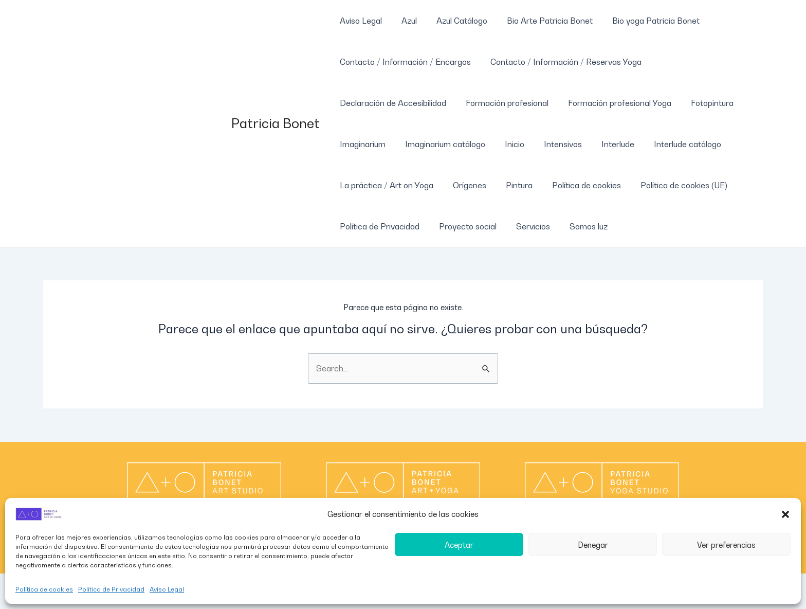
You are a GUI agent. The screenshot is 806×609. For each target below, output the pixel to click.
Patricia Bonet (275, 123)
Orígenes (465, 185)
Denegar (593, 544)
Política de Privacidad (111, 589)
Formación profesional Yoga (612, 103)
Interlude (604, 144)
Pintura (511, 185)
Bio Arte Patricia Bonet (539, 20)
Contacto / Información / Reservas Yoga (561, 62)
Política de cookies (44, 589)
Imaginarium (361, 144)
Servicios (525, 226)
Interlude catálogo (670, 144)
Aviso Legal (167, 589)
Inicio (507, 144)
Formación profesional (502, 103)
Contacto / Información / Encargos (403, 62)
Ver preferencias (726, 544)
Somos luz (578, 226)
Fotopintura (701, 103)
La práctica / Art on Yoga (385, 185)
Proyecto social (463, 226)
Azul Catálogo (454, 20)
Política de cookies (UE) (670, 185)
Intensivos (552, 144)
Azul (404, 20)
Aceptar (459, 544)
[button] (785, 514)
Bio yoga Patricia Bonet (642, 20)
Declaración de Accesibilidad (391, 103)
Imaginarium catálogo (440, 144)
